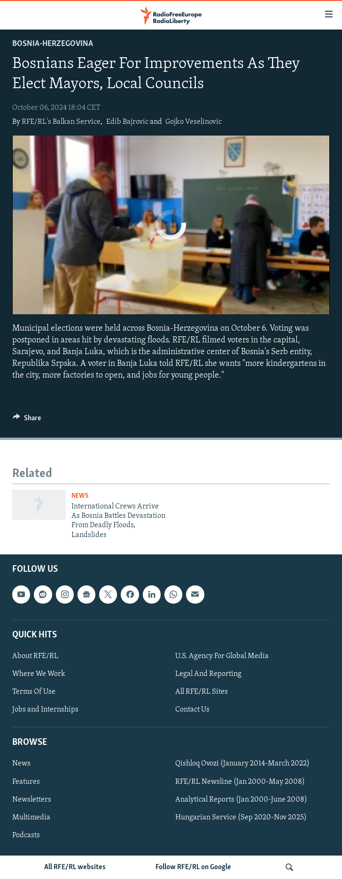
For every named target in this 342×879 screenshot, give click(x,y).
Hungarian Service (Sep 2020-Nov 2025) (241, 817)
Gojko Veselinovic (193, 122)
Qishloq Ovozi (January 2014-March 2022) (242, 764)
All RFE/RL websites (75, 867)
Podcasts (26, 835)
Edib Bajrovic (127, 122)
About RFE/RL (35, 656)
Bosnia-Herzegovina (52, 43)
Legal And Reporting (208, 674)
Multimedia (31, 817)
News (79, 496)
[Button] (27, 420)
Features (26, 782)
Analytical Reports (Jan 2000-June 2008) (241, 799)
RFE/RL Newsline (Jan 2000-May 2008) (240, 782)
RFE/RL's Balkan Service (61, 122)
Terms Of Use (33, 692)
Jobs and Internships (45, 709)
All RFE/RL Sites (201, 692)
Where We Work (38, 674)
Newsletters (31, 799)
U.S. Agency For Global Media (222, 656)
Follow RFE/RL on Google (193, 867)
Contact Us (192, 709)
